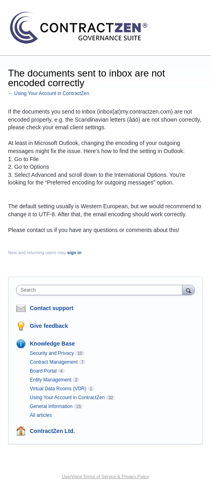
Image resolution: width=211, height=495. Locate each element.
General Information (51, 406)
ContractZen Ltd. (52, 431)
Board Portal (43, 371)
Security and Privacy (52, 353)
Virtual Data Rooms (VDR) (58, 388)
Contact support (51, 308)
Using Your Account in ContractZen (67, 397)
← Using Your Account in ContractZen (48, 93)
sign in (74, 252)
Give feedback (49, 326)
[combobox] (101, 290)
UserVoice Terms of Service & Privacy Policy (105, 476)
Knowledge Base (52, 343)
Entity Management (50, 380)
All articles (41, 415)
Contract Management (54, 362)
